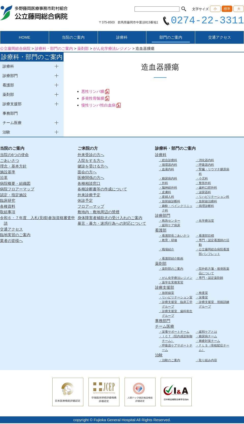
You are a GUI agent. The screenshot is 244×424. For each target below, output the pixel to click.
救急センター (171, 221)
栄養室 (203, 298)
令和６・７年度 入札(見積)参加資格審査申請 (37, 221)
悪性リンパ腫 (92, 92)
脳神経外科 (169, 188)
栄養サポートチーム (175, 332)
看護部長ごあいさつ (175, 236)
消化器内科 (206, 160)
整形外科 (205, 183)
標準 (227, 9)
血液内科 (168, 170)
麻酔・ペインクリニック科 (177, 209)
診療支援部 (164, 288)
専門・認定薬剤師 (211, 278)
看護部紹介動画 (172, 259)
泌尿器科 (205, 192)
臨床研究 (7, 201)
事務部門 (10, 114)
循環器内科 (169, 165)
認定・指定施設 (13, 195)
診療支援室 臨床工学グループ (177, 305)
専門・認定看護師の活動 (214, 243)
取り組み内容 (208, 361)
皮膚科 (166, 192)
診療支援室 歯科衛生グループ (177, 314)
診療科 (122, 38)
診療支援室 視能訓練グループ (214, 305)
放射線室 (168, 293)
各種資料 (7, 207)
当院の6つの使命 (14, 155)
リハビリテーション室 (177, 298)
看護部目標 (206, 236)
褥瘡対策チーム (209, 341)
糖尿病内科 (169, 179)
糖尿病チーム (208, 337)
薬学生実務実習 (172, 283)
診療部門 (162, 216)
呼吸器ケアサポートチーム (177, 348)
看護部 (160, 231)
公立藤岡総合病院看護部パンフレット (214, 252)
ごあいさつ (9, 161)
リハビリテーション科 (214, 197)
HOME (24, 38)
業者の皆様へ (11, 241)
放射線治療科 (208, 202)
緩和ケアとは (208, 332)
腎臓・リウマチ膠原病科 (214, 172)
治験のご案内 (171, 361)
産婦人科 (168, 197)
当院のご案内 (73, 38)
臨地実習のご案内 (15, 235)
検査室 (203, 293)
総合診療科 (169, 160)
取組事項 (7, 212)
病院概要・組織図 (15, 184)
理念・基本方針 (13, 167)
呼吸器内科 (206, 165)
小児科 (203, 179)
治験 (159, 355)
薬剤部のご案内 (172, 269)
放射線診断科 (171, 202)
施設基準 (7, 172)
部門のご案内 (170, 38)
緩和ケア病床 (171, 226)
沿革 (4, 178)
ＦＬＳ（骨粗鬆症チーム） (214, 348)
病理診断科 (206, 206)
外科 (165, 183)
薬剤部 (160, 264)
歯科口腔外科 (208, 188)
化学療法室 (206, 221)
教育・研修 (169, 241)
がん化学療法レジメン (177, 278)
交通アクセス (219, 38)
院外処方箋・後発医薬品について (214, 272)
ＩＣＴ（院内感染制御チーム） (177, 339)
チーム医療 (164, 327)
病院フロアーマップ (17, 190)
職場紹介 (168, 250)
